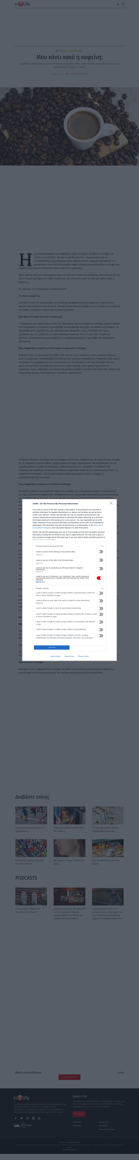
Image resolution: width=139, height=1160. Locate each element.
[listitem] (69, 545)
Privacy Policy (83, 657)
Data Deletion (55, 657)
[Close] (112, 503)
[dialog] (69, 580)
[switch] (100, 551)
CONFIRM (52, 647)
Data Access (69, 657)
